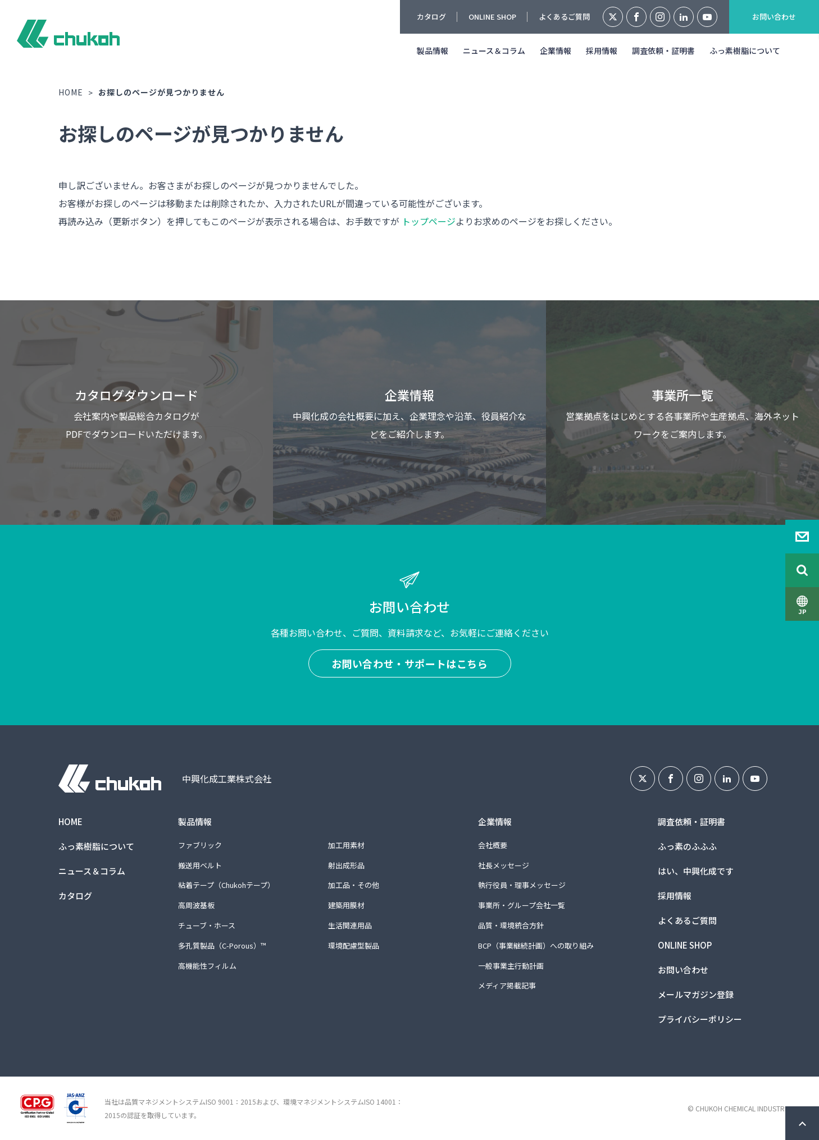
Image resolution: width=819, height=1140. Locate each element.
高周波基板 (196, 905)
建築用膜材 (346, 905)
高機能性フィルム (207, 965)
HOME (70, 92)
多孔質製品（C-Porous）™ (222, 945)
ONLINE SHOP (492, 16)
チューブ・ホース (206, 925)
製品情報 (432, 50)
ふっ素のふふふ (687, 846)
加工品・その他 (353, 885)
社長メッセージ (503, 865)
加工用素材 (346, 845)
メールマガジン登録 (696, 994)
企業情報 (555, 50)
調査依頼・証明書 (663, 50)
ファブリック (200, 845)
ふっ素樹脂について (744, 50)
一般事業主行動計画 (511, 965)
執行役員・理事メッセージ (522, 885)
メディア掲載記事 (507, 985)
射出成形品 (346, 865)
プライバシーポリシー (700, 1019)
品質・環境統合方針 (511, 925)
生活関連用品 (350, 925)
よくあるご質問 (564, 16)
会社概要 (492, 845)
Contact (802, 536)
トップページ (429, 221)
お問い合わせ (774, 16)
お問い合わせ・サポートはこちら (409, 663)
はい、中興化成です (696, 871)
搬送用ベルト (200, 865)
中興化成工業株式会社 (68, 34)
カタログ (431, 16)
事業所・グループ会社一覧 (521, 905)
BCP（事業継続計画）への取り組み (536, 945)
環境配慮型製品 (353, 945)
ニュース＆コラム (494, 50)
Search (802, 570)
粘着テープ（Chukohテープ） (226, 885)
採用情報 (601, 50)
